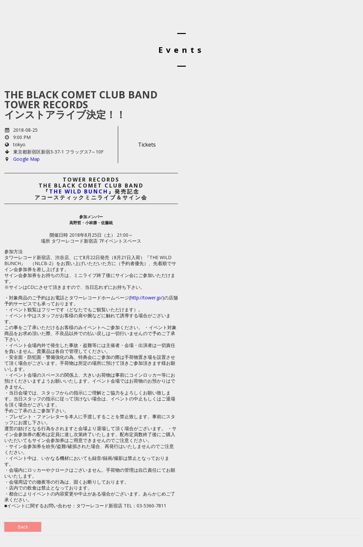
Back (22, 527)
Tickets (147, 144)
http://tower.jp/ (146, 297)
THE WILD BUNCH (78, 191)
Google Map (26, 159)
